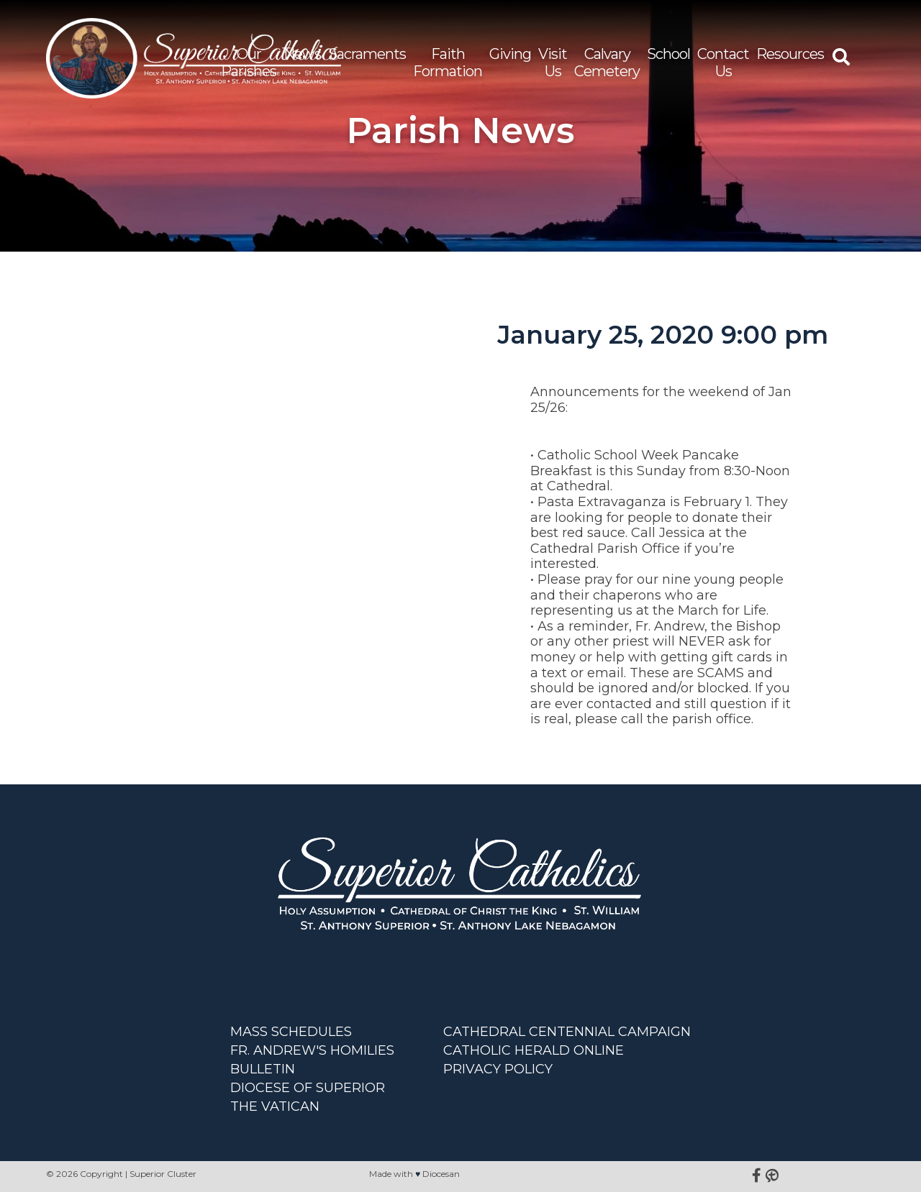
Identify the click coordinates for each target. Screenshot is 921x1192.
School (668, 54)
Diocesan (441, 1173)
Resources (790, 54)
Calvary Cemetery (607, 62)
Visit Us (552, 62)
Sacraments (367, 54)
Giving (510, 54)
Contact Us (723, 62)
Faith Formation (447, 62)
